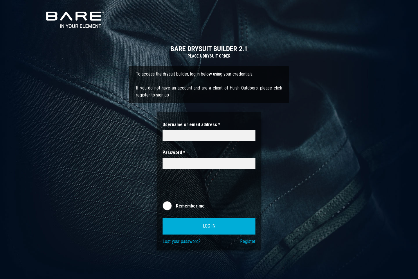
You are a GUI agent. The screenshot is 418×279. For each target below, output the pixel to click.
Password (174, 152)
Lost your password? (182, 241)
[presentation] (207, 187)
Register (247, 241)
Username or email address (191, 124)
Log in (209, 226)
